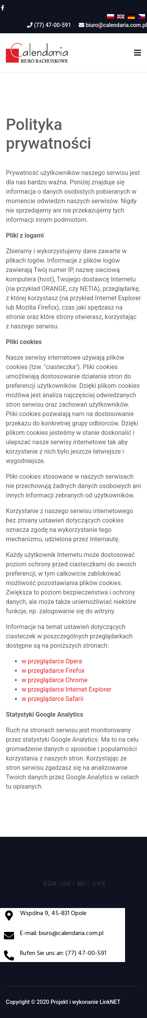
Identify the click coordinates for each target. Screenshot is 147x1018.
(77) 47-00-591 (52, 25)
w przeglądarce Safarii (52, 699)
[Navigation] (137, 52)
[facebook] (2, 8)
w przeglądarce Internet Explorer (66, 689)
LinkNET (110, 1002)
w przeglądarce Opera (52, 661)
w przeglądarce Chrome (54, 680)
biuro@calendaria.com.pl (116, 25)
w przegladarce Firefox (53, 670)
